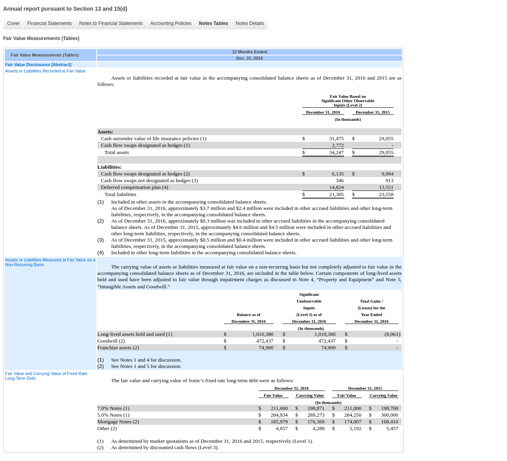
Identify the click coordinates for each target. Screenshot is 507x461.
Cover (13, 23)
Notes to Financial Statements (111, 23)
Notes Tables (213, 23)
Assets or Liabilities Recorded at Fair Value (45, 71)
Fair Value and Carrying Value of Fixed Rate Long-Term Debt (46, 376)
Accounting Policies (170, 23)
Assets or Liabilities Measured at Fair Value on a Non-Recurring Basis (50, 262)
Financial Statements (49, 23)
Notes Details (250, 23)
